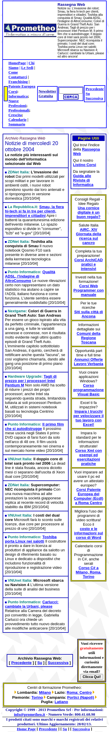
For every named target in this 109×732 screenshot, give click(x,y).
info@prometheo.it (29, 714)
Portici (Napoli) (80, 697)
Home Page (26, 729)
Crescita (15, 115)
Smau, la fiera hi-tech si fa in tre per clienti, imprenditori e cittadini (34, 211)
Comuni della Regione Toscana (89, 337)
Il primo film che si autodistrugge (34, 426)
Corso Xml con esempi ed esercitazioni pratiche (88, 457)
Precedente (94, 89)
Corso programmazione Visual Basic (88, 389)
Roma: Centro (79, 692)
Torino (37, 697)
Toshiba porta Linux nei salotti (31, 539)
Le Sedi (27, 67)
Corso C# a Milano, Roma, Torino (88, 572)
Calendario (17, 119)
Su (87, 93)
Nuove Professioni (17, 103)
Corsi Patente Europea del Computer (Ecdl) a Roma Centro (88, 496)
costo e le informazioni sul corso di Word (88, 533)
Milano (45, 692)
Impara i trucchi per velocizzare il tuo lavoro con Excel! (89, 418)
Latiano (61, 702)
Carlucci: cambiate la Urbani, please (31, 604)
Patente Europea (21, 86)
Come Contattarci (17, 74)
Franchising (18, 81)
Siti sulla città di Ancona (88, 314)
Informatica (18, 96)
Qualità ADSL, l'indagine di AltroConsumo (30, 276)
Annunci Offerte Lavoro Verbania (88, 361)
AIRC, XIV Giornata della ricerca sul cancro (88, 236)
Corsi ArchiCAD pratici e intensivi (88, 264)
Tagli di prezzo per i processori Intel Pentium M (31, 380)
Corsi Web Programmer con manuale (89, 290)
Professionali (18, 110)
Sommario (16, 124)
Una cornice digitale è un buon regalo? (88, 212)
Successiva (94, 98)
